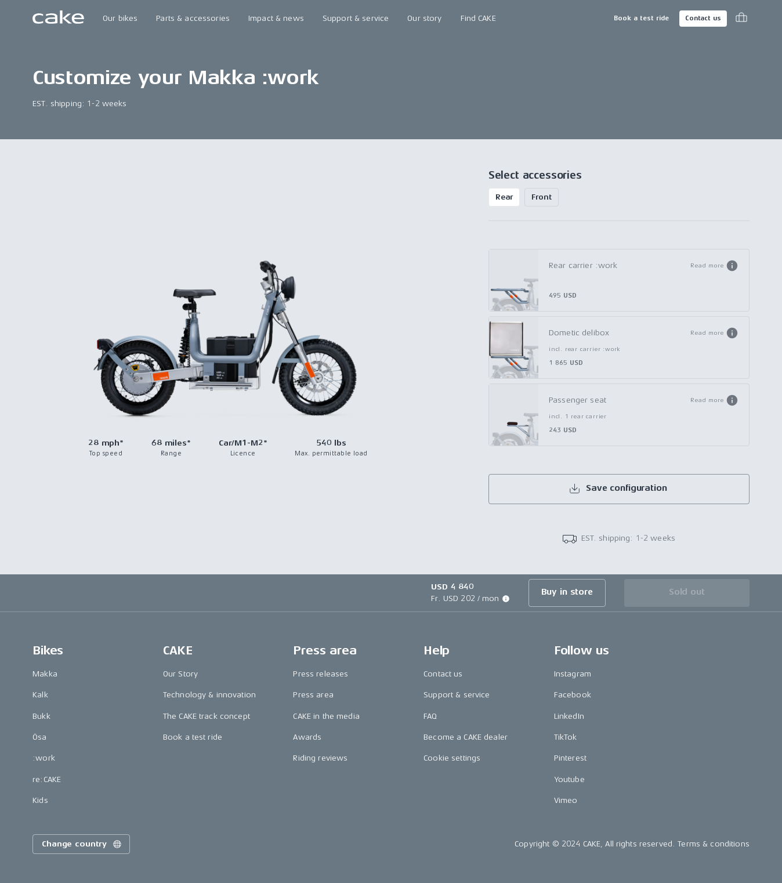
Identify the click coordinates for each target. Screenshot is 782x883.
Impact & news (276, 18)
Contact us (703, 18)
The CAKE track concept (206, 716)
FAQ (430, 716)
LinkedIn (569, 716)
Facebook (572, 694)
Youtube (569, 779)
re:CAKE (46, 779)
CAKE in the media (326, 716)
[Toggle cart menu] (741, 18)
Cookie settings (451, 758)
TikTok (565, 737)
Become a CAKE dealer (465, 737)
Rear (504, 197)
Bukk (41, 716)
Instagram (572, 674)
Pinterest (570, 758)
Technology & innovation (209, 694)
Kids (40, 800)
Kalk (40, 694)
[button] (714, 265)
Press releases (320, 674)
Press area (313, 694)
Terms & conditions (714, 843)
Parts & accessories (193, 18)
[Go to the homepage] (58, 18)
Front (541, 197)
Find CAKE (478, 18)
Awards (307, 737)
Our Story (180, 674)
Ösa (39, 737)
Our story (424, 18)
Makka (44, 674)
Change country (82, 844)
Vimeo (566, 800)
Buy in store (567, 592)
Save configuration (618, 488)
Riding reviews (320, 758)
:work (43, 758)
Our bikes (120, 18)
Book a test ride (641, 18)
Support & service (356, 18)
